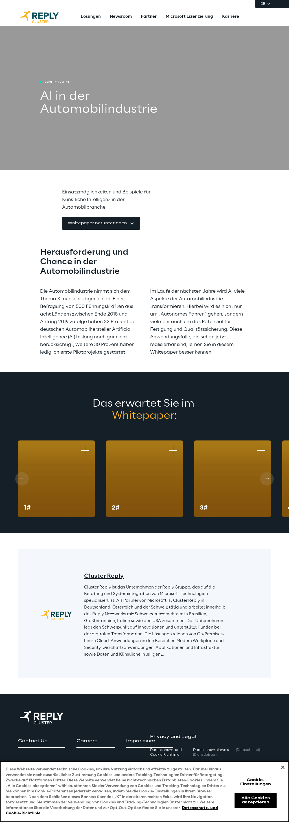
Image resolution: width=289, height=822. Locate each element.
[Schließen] (283, 767)
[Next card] (267, 479)
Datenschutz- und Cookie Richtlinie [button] (166, 752)
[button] (101, 223)
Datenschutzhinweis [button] (211, 752)
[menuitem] (91, 17)
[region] (144, 791)
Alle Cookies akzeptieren (255, 800)
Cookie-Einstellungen (255, 782)
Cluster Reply (104, 576)
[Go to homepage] (45, 17)
